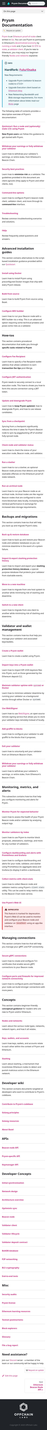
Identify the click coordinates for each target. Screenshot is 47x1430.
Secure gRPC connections (14, 955)
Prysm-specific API (11, 1156)
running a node (9, 46)
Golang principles (10, 1112)
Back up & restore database (15, 534)
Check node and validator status (18, 445)
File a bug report (10, 1345)
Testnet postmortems (12, 1319)
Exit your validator (11, 746)
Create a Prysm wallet (12, 650)
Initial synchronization (13, 1183)
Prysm (5, 36)
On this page (9, 11)
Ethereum (17, 36)
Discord (13, 1360)
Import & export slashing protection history (19, 559)
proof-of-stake (29, 36)
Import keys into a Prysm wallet (17, 664)
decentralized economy (25, 43)
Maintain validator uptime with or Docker (23, 686)
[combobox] (36, 3)
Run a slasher (8, 462)
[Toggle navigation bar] (4, 3)
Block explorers (9, 1328)
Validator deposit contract (14, 1242)
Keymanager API (10, 1164)
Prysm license (8, 1303)
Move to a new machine (13, 584)
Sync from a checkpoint (13, 421)
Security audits (9, 1294)
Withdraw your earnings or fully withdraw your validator (22, 147)
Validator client (9, 1225)
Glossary (6, 1336)
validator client (16, 49)
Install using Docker (11, 273)
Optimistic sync (9, 1208)
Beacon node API (10, 1147)
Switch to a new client (12, 604)
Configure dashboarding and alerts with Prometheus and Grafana (21, 854)
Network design (10, 1191)
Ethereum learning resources (16, 1311)
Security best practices (13, 169)
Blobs (11, 104)
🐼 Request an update (35, 1370)
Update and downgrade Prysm (17, 400)
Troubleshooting (10, 213)
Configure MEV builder (13, 311)
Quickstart (10, 264)
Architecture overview (13, 1199)
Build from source (10, 293)
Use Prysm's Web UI (11, 902)
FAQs (4, 230)
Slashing (6, 1058)
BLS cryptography (10, 1267)
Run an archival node (12, 486)
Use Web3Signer (10, 708)
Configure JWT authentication (16, 377)
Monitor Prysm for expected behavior (20, 811)
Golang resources (10, 1121)
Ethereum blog (15, 90)
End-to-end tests (10, 1276)
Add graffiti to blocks (12, 728)
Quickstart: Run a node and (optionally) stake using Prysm (21, 127)
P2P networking (9, 1259)
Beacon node (8, 1216)
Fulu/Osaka (27, 70)
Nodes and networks (18, 55)
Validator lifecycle (10, 1233)
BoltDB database (10, 1250)
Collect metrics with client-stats (17, 879)
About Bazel (8, 1129)
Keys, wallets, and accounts (15, 1038)
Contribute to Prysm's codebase (17, 1104)
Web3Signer (23, 713)
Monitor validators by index (15, 832)
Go (12, 39)
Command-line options (13, 192)
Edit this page (10, 1375)
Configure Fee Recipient (13, 356)
